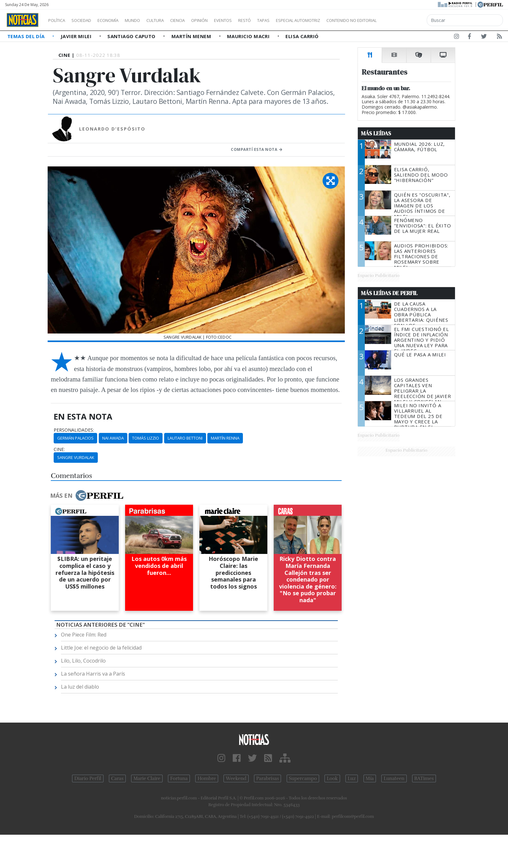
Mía (370, 778)
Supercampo (303, 778)
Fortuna (179, 778)
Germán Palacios (75, 438)
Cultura (173, 20)
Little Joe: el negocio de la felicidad (101, 647)
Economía (118, 20)
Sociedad (88, 20)
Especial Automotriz (340, 20)
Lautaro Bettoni (185, 438)
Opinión (225, 20)
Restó (278, 20)
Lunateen (394, 778)
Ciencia (199, 20)
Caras (117, 778)
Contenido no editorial (406, 20)
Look (332, 778)
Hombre (206, 778)
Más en (86, 495)
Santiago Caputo (132, 36)
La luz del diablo (80, 686)
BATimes (424, 778)
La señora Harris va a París (93, 673)
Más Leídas (376, 133)
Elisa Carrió (301, 36)
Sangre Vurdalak (75, 457)
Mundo (147, 20)
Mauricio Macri (249, 36)
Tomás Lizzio (145, 438)
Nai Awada (113, 438)
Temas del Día (26, 36)
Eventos (253, 20)
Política (59, 20)
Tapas (299, 20)
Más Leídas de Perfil (389, 293)
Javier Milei (77, 36)
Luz (352, 778)
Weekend (236, 778)
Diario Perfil (87, 778)
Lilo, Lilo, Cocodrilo (83, 660)
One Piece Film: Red (83, 634)
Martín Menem (192, 36)
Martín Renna (225, 438)
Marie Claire (146, 778)
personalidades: (74, 430)
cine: (59, 449)
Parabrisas (267, 778)
